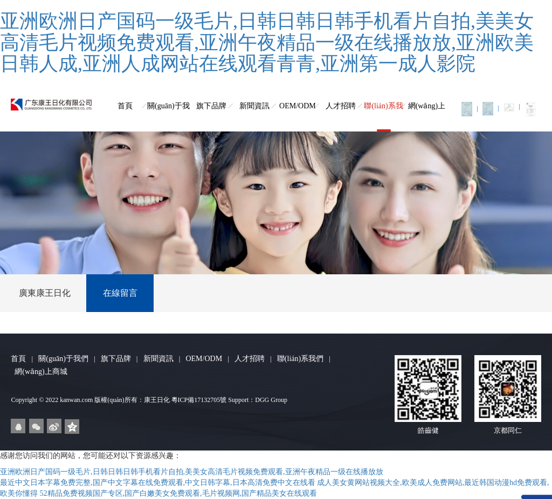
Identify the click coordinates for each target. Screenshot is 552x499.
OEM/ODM (297, 106)
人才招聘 (341, 106)
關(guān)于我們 (168, 116)
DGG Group (271, 400)
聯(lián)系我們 (383, 116)
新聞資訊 (254, 106)
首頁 (125, 106)
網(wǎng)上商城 (426, 116)
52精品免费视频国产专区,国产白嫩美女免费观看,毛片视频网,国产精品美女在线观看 (179, 493)
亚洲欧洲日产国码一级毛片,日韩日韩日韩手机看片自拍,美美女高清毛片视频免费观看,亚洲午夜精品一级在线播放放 (191, 472)
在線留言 (120, 292)
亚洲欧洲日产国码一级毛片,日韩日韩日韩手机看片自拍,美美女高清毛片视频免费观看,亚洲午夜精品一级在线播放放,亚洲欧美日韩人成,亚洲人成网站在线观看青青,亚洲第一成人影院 (267, 42)
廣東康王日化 (45, 292)
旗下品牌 (211, 106)
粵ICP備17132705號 (199, 400)
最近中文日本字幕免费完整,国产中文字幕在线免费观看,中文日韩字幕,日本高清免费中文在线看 (157, 483)
